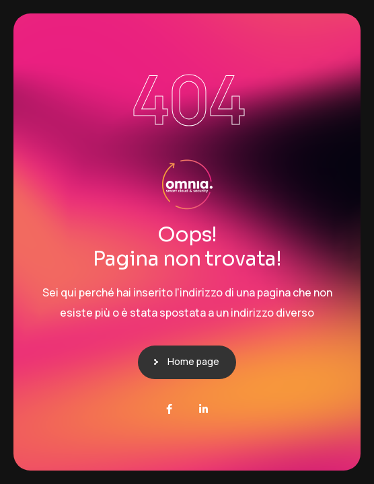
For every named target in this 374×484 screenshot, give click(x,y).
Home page (193, 361)
